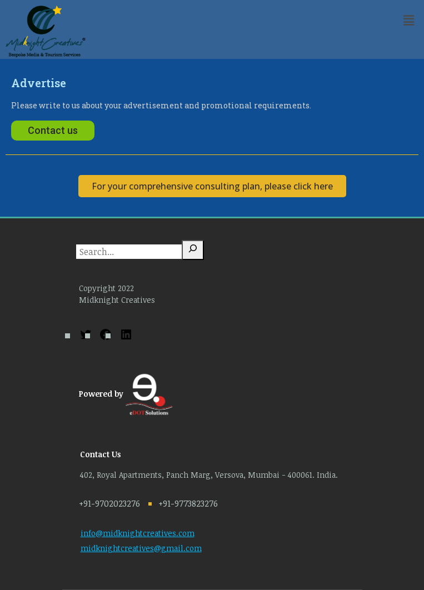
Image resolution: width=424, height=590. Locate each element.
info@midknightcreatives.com (137, 533)
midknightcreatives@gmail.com (141, 548)
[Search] (193, 250)
